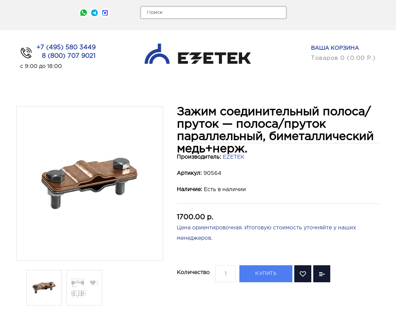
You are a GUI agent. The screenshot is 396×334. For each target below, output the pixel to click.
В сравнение (321, 273)
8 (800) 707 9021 (69, 56)
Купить (266, 273)
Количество (193, 272)
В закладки (302, 273)
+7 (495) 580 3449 (66, 48)
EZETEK (233, 157)
